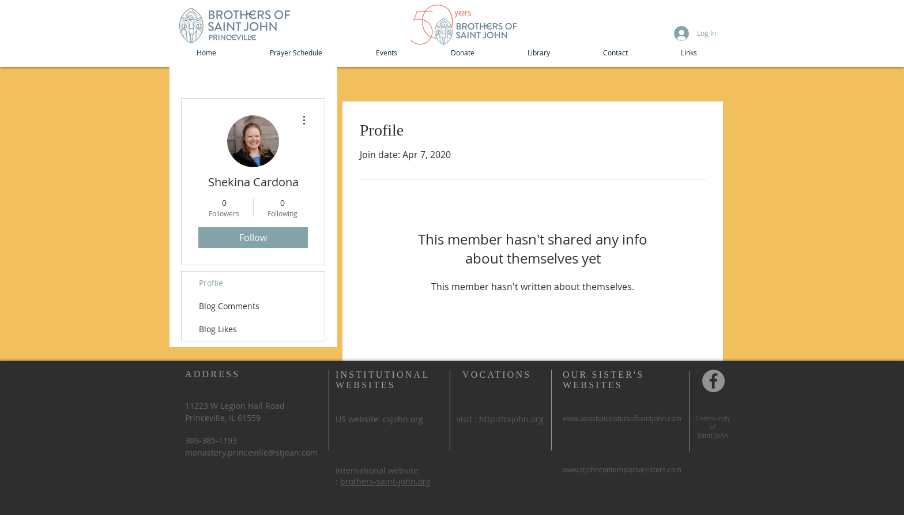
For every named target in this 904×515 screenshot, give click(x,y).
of (713, 426)
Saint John (713, 435)
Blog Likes (218, 329)
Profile (211, 282)
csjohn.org (403, 418)
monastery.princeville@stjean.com (251, 452)
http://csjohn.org (511, 418)
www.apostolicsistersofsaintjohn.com (622, 418)
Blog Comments (229, 305)
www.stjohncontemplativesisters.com (621, 469)
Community (712, 417)
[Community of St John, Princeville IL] (713, 381)
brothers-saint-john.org (385, 481)
